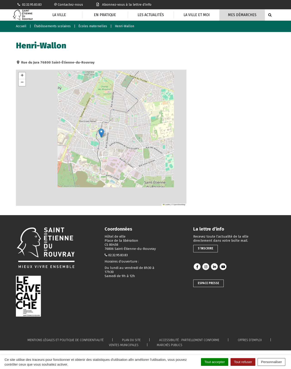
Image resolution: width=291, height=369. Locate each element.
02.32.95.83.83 (118, 255)
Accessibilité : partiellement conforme (189, 340)
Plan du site (131, 340)
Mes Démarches (242, 15)
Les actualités (151, 15)
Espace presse (208, 283)
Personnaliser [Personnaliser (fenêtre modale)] (271, 362)
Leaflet (166, 205)
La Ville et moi (196, 15)
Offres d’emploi (250, 340)
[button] (101, 133)
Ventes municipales (123, 345)
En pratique (105, 15)
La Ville (59, 15)
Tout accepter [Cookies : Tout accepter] (214, 362)
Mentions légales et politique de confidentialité (66, 340)
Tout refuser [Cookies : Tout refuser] (243, 362)
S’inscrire (205, 248)
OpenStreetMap (179, 205)
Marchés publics (169, 345)
